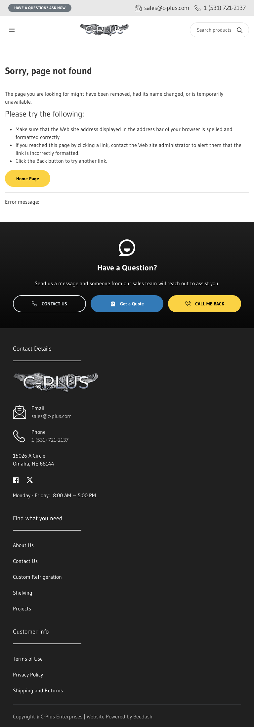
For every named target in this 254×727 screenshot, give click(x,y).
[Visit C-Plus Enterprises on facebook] (16, 479)
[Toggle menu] (11, 30)
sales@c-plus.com (51, 416)
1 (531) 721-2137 (49, 439)
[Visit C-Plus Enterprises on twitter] (30, 479)
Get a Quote (127, 304)
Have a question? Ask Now (39, 7)
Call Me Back (204, 304)
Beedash (142, 716)
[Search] (219, 29)
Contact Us (49, 304)
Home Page (27, 179)
